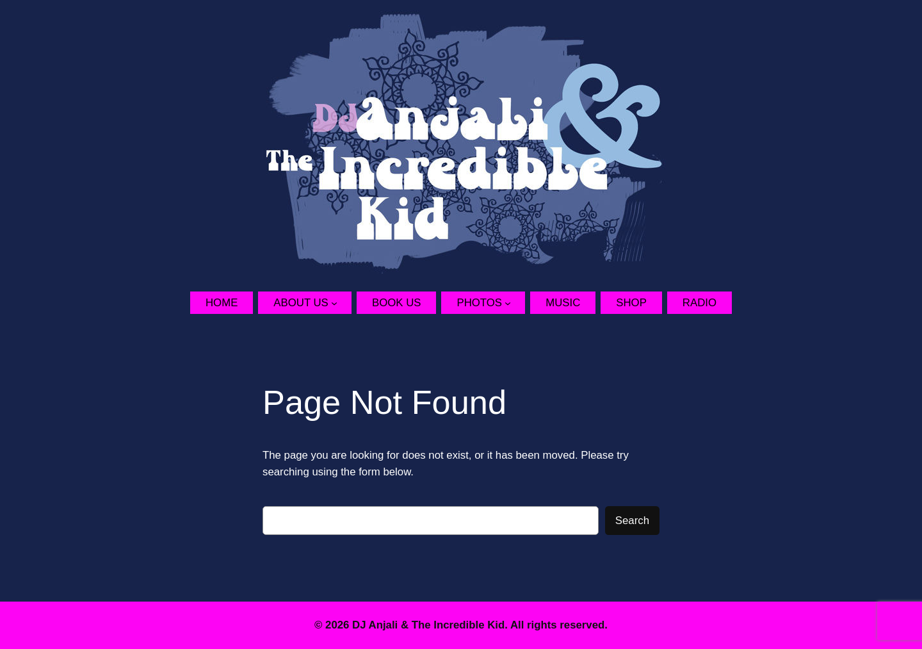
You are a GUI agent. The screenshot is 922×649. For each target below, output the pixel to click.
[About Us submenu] (341, 302)
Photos (479, 303)
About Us (300, 303)
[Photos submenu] (515, 302)
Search (632, 520)
